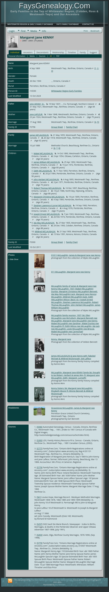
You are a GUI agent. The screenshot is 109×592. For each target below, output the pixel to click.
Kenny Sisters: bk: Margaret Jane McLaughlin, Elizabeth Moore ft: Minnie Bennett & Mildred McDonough (72, 391)
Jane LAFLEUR (36, 114)
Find (23, 31)
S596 (39, 427)
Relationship (58, 52)
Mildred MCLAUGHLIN (45, 231)
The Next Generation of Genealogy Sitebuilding (51, 580)
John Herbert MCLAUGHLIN (46, 179)
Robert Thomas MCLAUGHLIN (47, 188)
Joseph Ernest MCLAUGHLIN (47, 214)
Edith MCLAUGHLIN (43, 170)
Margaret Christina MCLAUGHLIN (49, 196)
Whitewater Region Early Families (66, 91)
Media (33, 31)
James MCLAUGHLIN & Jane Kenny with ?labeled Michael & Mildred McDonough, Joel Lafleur (73, 357)
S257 (39, 524)
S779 (39, 467)
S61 (39, 497)
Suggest (93, 52)
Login (12, 31)
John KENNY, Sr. (37, 104)
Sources (42, 56)
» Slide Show (13, 259)
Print (86, 31)
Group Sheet (57, 127)
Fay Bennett (60, 584)
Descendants (42, 52)
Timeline (72, 52)
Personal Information (16, 56)
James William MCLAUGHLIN (47, 162)
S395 (39, 440)
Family (83, 52)
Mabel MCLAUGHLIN (43, 153)
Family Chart (72, 127)
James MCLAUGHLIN (39, 135)
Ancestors (27, 52)
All (51, 56)
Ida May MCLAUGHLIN (44, 222)
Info (44, 31)
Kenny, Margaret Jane (61, 339)
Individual (14, 52)
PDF (57, 56)
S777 (39, 448)
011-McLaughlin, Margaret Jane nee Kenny (70, 271)
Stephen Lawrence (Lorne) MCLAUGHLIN (52, 205)
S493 (39, 535)
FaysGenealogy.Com (54, 5)
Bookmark (95, 31)
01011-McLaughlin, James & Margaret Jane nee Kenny (75, 255)
